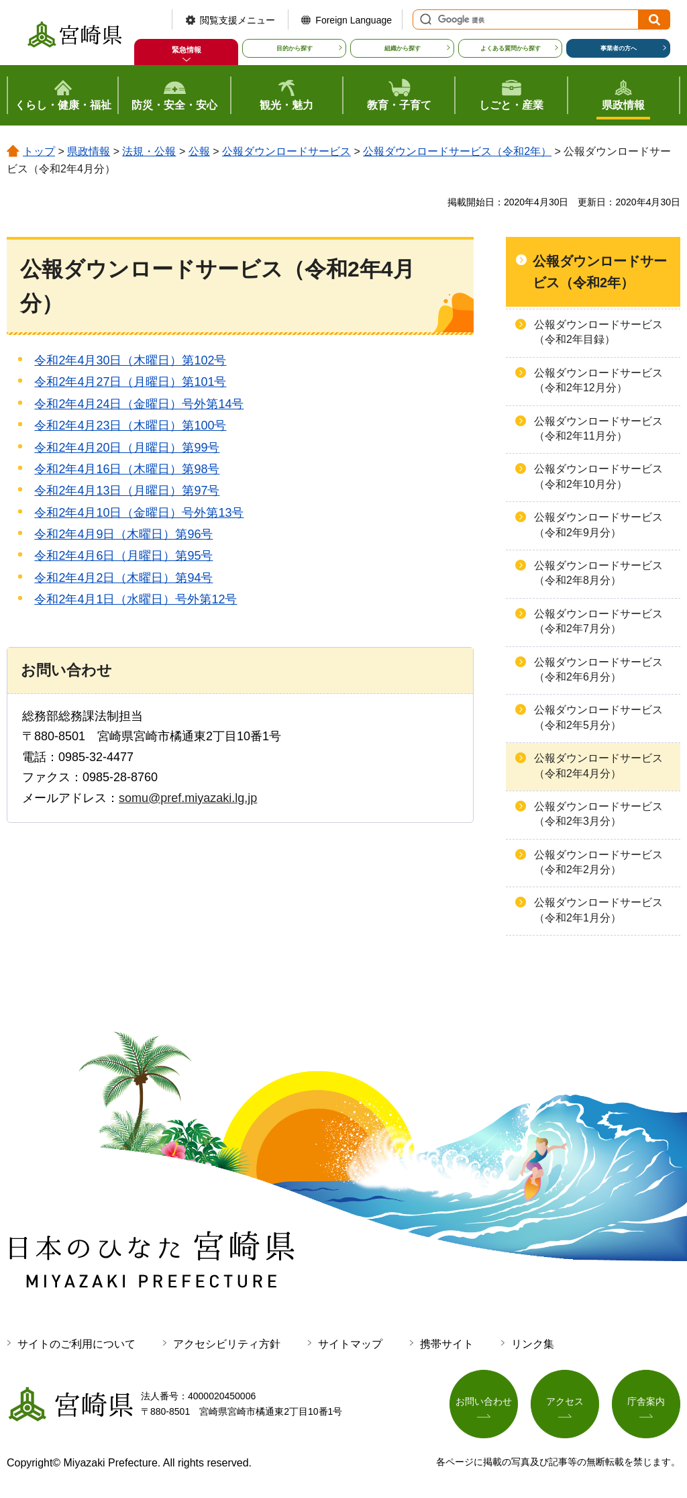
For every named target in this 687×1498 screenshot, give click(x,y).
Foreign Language (353, 20)
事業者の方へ (618, 48)
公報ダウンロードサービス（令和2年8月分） (598, 573)
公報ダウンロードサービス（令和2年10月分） (598, 476)
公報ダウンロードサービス (286, 151)
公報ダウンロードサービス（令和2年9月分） (598, 524)
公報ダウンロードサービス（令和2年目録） (598, 332)
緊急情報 (186, 50)
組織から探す (402, 48)
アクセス (565, 1401)
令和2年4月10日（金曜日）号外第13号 (139, 512)
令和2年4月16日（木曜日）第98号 (126, 469)
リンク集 (532, 1344)
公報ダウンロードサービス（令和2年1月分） (598, 910)
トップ (39, 151)
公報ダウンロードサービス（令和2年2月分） (598, 862)
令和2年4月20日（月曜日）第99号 (126, 447)
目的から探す (294, 48)
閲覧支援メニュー (237, 20)
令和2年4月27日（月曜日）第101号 (130, 382)
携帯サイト (447, 1344)
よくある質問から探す (510, 48)
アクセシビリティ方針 (226, 1344)
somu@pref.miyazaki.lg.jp (188, 798)
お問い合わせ (484, 1401)
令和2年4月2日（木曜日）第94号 (123, 578)
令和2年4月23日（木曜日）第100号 (130, 425)
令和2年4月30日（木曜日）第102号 (130, 360)
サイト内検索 (424, 19)
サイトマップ (350, 1344)
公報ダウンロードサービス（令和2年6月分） (598, 669)
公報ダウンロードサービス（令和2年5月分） (598, 717)
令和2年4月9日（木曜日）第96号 (123, 534)
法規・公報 (149, 151)
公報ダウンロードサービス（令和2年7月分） (598, 621)
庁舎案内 (646, 1401)
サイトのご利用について (76, 1344)
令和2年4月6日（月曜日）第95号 (123, 555)
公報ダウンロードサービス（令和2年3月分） (598, 814)
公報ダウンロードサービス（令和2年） (457, 151)
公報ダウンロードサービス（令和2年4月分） (598, 765)
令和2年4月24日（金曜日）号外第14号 (139, 404)
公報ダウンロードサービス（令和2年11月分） (598, 428)
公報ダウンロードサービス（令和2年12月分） (598, 380)
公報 (199, 151)
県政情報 (88, 151)
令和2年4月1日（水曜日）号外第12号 (135, 599)
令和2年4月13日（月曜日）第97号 (126, 490)
